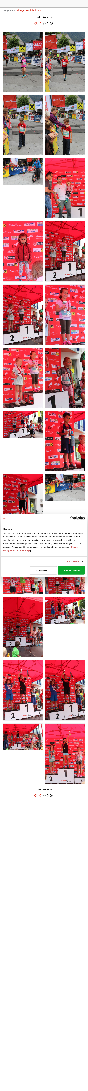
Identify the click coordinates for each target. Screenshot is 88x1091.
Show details (72, 561)
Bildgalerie (8, 10)
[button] (36, 23)
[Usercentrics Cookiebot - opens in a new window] (72, 518)
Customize (43, 570)
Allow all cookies (71, 570)
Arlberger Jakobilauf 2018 (28, 10)
